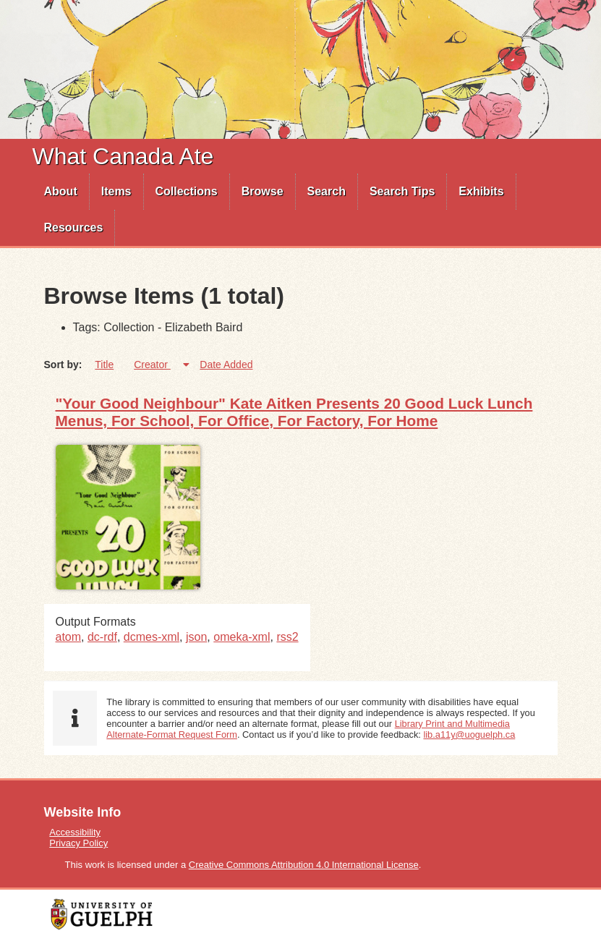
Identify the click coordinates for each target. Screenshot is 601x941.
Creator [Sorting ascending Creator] (152, 364)
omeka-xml (241, 637)
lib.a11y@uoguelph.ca (469, 734)
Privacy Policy (78, 843)
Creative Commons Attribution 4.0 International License (304, 864)
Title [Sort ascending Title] (104, 364)
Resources (73, 227)
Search (326, 191)
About (60, 191)
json (196, 637)
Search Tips (402, 191)
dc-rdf (102, 637)
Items (116, 191)
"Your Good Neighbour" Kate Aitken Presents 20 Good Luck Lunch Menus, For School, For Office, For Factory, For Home (294, 412)
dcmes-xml (151, 637)
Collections (186, 191)
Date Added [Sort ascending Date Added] (226, 364)
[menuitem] (61, 192)
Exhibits (481, 191)
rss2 (287, 637)
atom (69, 637)
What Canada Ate (123, 156)
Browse (263, 191)
